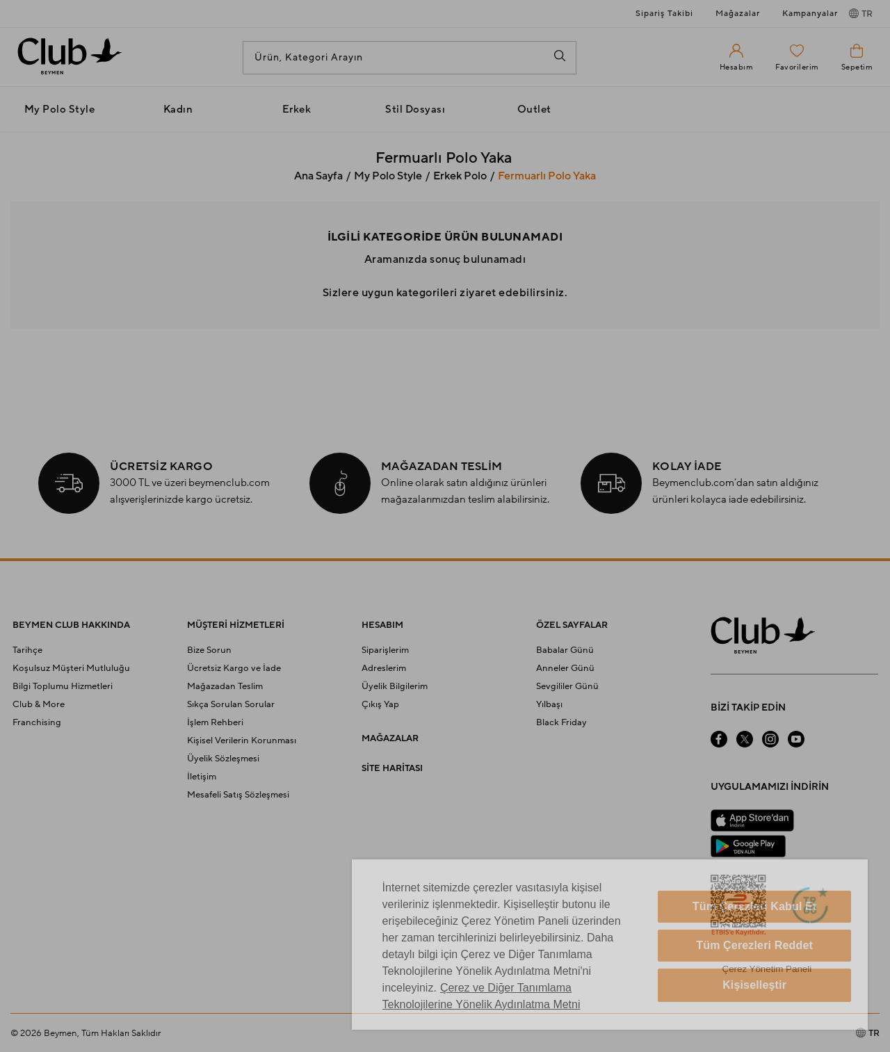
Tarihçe (27, 650)
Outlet (534, 109)
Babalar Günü (565, 650)
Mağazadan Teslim (225, 686)
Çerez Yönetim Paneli (767, 969)
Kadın (178, 109)
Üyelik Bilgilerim (395, 686)
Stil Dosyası (415, 109)
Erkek (297, 109)
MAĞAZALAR (390, 738)
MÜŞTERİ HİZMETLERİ (235, 625)
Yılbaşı (549, 704)
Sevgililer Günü (567, 686)
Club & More (39, 704)
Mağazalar (737, 13)
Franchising (37, 722)
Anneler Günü (565, 668)
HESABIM (382, 625)
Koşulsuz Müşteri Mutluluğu (71, 668)
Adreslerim (384, 668)
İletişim (201, 776)
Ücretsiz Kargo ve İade (234, 668)
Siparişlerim (385, 650)
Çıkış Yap (380, 704)
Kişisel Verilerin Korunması (241, 740)
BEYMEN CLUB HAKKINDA (71, 625)
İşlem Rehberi (215, 722)
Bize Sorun (209, 650)
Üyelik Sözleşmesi (223, 758)
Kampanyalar (810, 13)
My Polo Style (59, 109)
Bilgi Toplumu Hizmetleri (63, 686)
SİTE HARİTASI (392, 768)
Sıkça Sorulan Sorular (231, 704)
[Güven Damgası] (810, 906)
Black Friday (561, 722)
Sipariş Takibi (664, 13)
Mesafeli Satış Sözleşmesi (238, 794)
